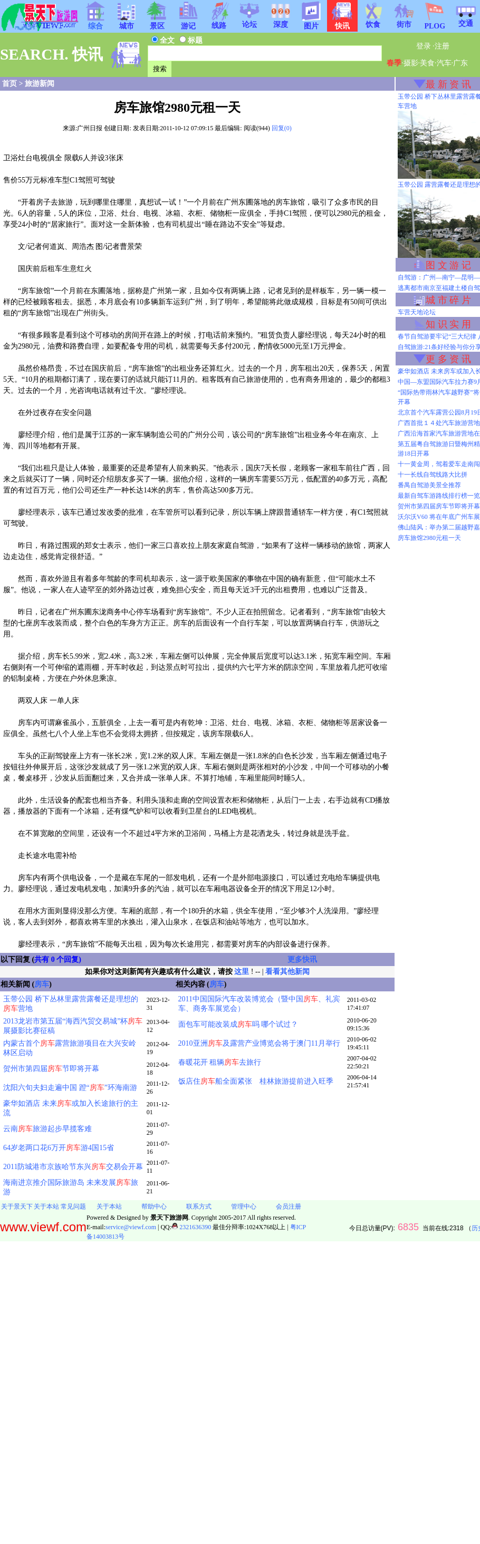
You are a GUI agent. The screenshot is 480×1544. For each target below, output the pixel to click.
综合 (95, 22)
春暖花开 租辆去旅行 (220, 1062)
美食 (427, 63)
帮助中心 (154, 1206)
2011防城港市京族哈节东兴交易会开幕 (73, 1167)
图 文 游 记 (448, 265)
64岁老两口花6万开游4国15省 (58, 1148)
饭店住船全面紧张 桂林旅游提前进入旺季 (255, 1081)
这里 (241, 972)
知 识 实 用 (448, 324)
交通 (465, 20)
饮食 (372, 21)
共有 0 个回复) (57, 959)
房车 (41, 984)
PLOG (434, 23)
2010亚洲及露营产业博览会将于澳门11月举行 (259, 1043)
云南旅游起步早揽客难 (47, 1129)
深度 (280, 21)
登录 (423, 46)
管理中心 (243, 1206)
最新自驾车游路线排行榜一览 (439, 495)
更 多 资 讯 (448, 359)
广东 (460, 63)
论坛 (249, 21)
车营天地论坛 (417, 312)
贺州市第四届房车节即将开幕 (439, 506)
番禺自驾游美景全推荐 (429, 485)
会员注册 (288, 1206)
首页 (9, 84)
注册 (442, 46)
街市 (404, 21)
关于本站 (46, 1206)
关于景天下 (17, 1206)
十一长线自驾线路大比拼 (432, 474)
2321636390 (191, 1227)
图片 (311, 22)
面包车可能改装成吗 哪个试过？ (238, 1024)
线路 (218, 22)
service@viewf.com (130, 1227)
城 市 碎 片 (448, 300)
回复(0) (282, 128)
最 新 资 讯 (448, 84)
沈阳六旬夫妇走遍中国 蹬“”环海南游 (70, 1088)
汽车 (444, 63)
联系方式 (199, 1206)
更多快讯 (302, 959)
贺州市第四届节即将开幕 (51, 1069)
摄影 (411, 63)
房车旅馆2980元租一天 (429, 538)
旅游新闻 (39, 84)
